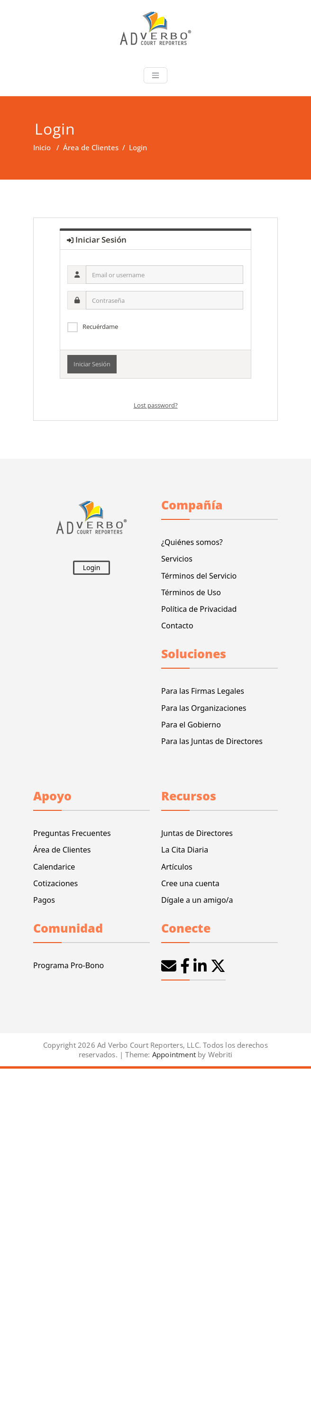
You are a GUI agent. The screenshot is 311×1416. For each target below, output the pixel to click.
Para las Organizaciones (203, 708)
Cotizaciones (55, 883)
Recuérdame (100, 326)
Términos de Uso (191, 592)
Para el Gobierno (191, 724)
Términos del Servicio (199, 576)
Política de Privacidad (199, 609)
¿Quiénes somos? (192, 542)
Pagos (44, 900)
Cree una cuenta (190, 883)
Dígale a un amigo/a (197, 900)
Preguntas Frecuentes (72, 833)
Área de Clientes (91, 147)
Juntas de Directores (197, 833)
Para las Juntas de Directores (212, 741)
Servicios (176, 559)
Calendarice (54, 867)
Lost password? (156, 405)
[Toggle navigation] (155, 75)
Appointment (173, 1054)
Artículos (176, 867)
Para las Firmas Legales (202, 691)
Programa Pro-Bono (68, 965)
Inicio (42, 147)
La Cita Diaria (184, 849)
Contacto (177, 625)
